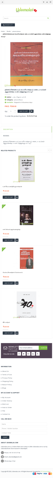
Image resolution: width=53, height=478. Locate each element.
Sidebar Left (8, 25)
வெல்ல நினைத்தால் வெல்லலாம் (13, 272)
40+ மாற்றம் (6, 322)
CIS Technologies (45, 471)
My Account (5, 397)
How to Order (6, 407)
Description (8, 129)
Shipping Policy (7, 381)
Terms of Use (6, 375)
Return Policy (6, 385)
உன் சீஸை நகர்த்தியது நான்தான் (12, 186)
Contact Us (5, 414)
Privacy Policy (6, 378)
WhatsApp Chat (9, 461)
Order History (6, 401)
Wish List (5, 404)
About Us (5, 371)
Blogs (3, 388)
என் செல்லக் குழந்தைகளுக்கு (11, 229)
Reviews (6, 136)
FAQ (3, 411)
